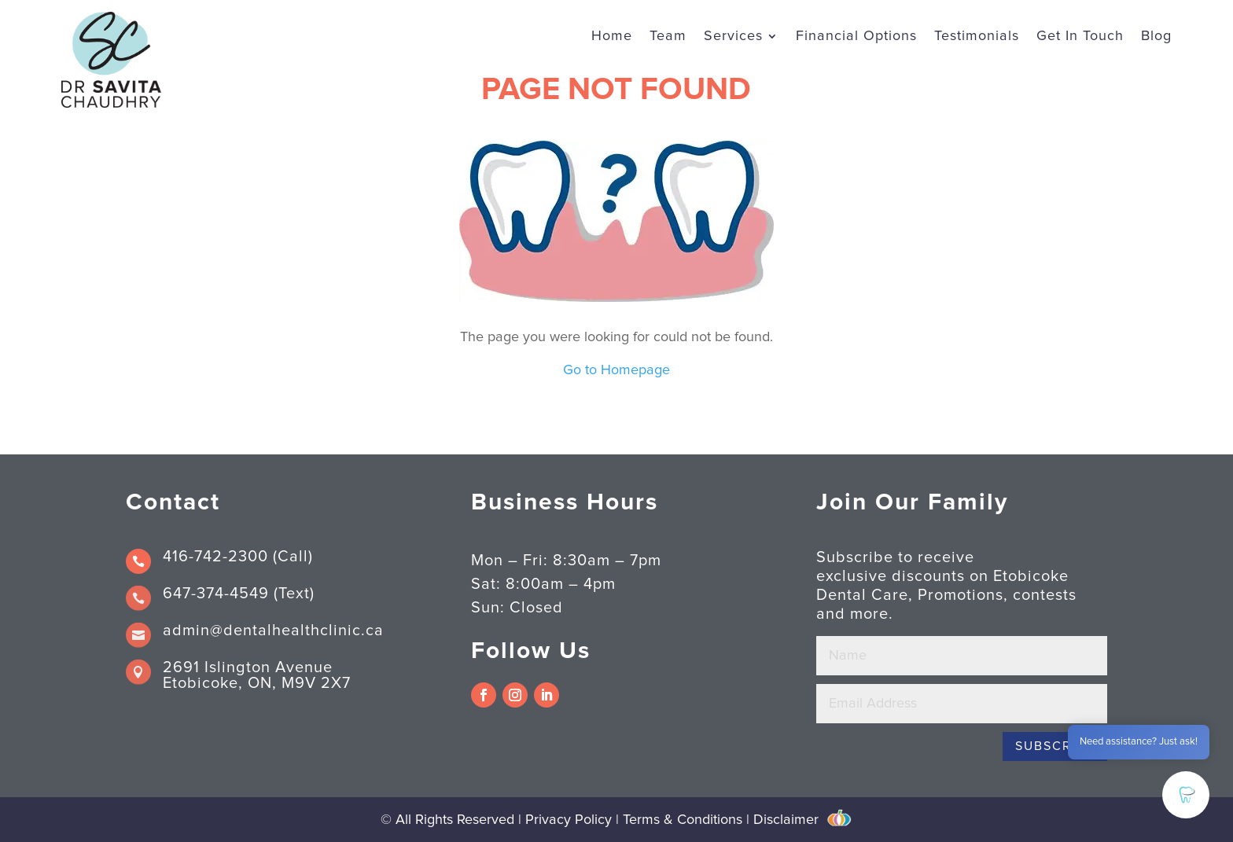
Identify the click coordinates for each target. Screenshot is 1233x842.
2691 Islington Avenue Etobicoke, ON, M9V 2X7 (257, 675)
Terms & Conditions (682, 820)
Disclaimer (786, 820)
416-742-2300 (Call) (238, 556)
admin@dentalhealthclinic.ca (273, 630)
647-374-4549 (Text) (239, 593)
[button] (1185, 794)
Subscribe (1055, 746)
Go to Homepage (616, 370)
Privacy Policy (570, 820)
